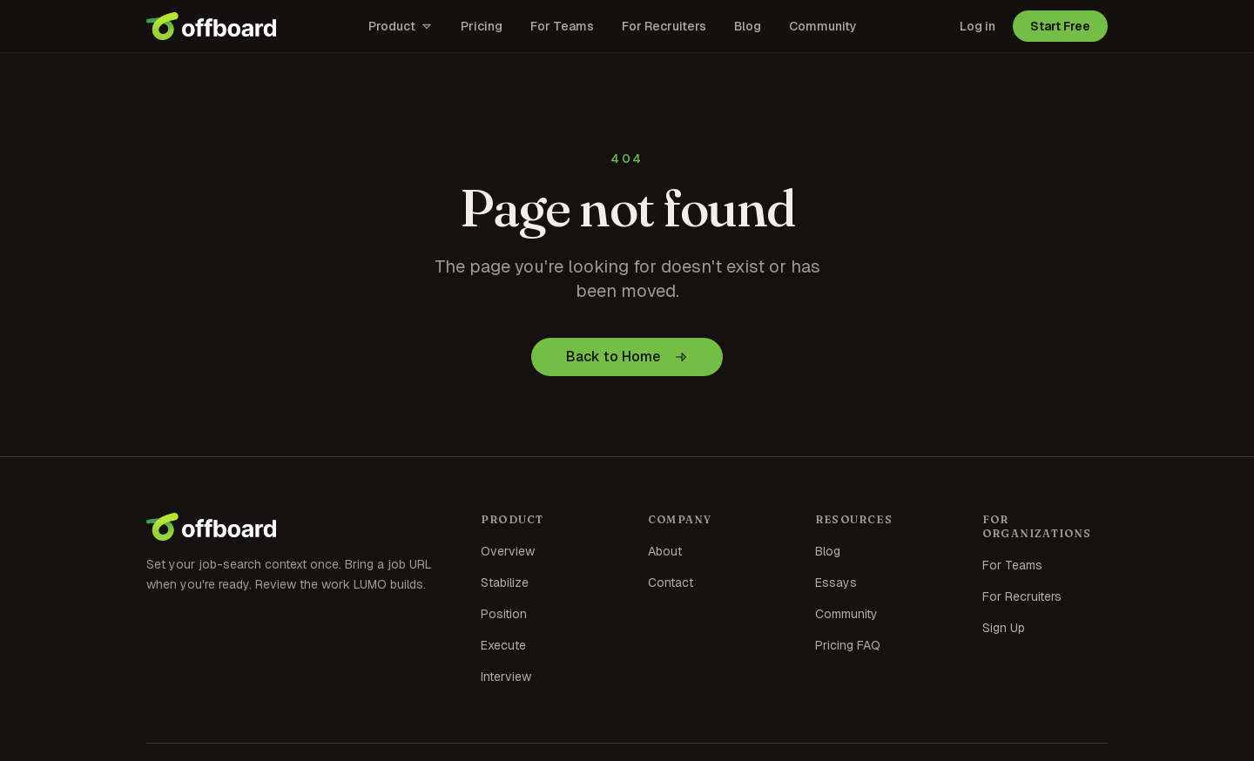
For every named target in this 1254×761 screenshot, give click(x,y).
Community (823, 26)
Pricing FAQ (847, 645)
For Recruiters (664, 26)
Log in (977, 26)
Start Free (1060, 26)
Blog (747, 26)
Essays (836, 582)
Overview (508, 551)
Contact (670, 582)
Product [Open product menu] (400, 26)
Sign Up (1003, 628)
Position (504, 614)
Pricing (481, 26)
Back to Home (627, 356)
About (665, 551)
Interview (506, 676)
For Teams (562, 26)
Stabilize (505, 582)
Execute (503, 645)
